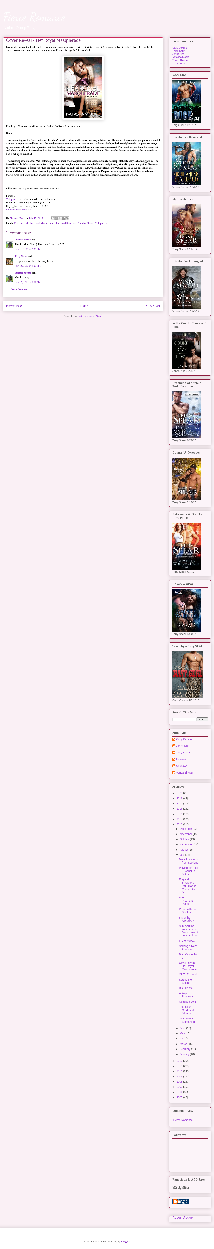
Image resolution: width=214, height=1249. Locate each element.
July (182, 854)
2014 (180, 819)
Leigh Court (178, 50)
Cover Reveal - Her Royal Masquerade (188, 966)
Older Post (153, 306)
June (183, 1028)
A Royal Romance (186, 995)
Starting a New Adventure (188, 947)
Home (84, 306)
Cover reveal (21, 223)
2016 (180, 808)
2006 (180, 1091)
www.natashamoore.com (19, 209)
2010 (180, 1071)
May (182, 1033)
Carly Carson (179, 47)
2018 (180, 798)
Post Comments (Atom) (90, 316)
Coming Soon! (187, 1001)
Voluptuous (12, 199)
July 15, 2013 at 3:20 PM (28, 266)
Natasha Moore (86, 223)
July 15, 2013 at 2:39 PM (28, 249)
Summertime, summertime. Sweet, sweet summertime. (188, 930)
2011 (180, 1066)
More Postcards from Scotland (188, 861)
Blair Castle (186, 988)
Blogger (125, 1241)
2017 (180, 803)
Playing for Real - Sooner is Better (188, 871)
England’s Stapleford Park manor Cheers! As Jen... (187, 886)
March (184, 1043)
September (186, 844)
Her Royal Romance (65, 223)
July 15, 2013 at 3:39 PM (28, 282)
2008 (180, 1081)
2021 (180, 793)
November (186, 834)
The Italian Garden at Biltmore (186, 1010)
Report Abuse (182, 1217)
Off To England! (188, 974)
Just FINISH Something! (187, 1020)
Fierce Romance (34, 17)
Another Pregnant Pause (186, 901)
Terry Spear (21, 256)
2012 (180, 1060)
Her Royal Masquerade (41, 223)
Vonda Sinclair (180, 60)
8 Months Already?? (186, 919)
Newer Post (14, 306)
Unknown (181, 759)
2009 (180, 1076)
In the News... (187, 940)
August (184, 849)
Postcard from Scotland (187, 911)
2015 (180, 813)
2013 (180, 824)
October (185, 839)
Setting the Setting (185, 981)
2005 (180, 1097)
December (186, 828)
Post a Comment (19, 289)
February (185, 1049)
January (185, 1054)
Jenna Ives (178, 53)
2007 (180, 1086)
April (183, 1038)
